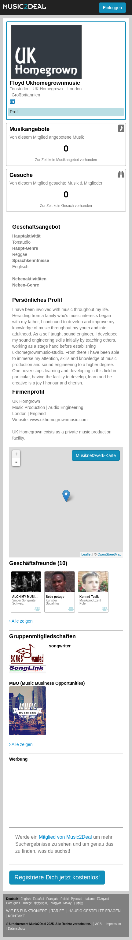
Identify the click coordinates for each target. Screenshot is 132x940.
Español (38, 899)
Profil (15, 111)
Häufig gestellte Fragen (94, 911)
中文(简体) (41, 903)
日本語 (78, 903)
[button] (57, 878)
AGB (98, 924)
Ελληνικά (103, 899)
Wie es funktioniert (26, 911)
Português (13, 903)
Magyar (56, 903)
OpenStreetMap (109, 554)
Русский (76, 899)
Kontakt (16, 916)
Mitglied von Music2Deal (65, 837)
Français (52, 899)
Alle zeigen (21, 621)
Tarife (58, 911)
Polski (65, 899)
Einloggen (112, 7)
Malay (67, 903)
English (25, 899)
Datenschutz (16, 928)
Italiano (89, 899)
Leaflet (86, 554)
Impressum (113, 924)
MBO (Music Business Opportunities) (47, 683)
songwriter (60, 645)
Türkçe (27, 903)
